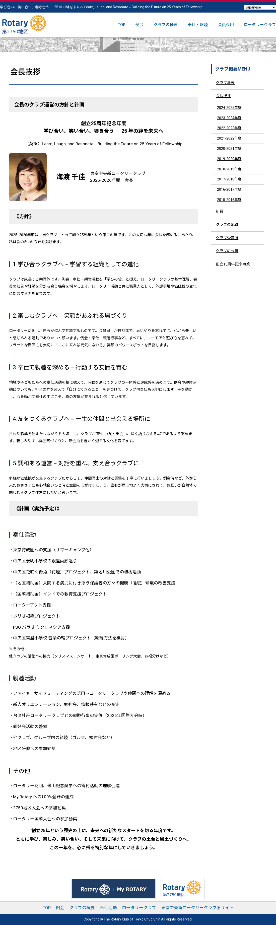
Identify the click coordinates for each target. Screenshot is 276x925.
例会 (139, 24)
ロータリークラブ (260, 24)
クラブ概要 (225, 83)
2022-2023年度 (229, 128)
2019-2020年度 (229, 159)
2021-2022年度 (229, 138)
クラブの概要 (166, 24)
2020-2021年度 (229, 149)
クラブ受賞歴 (227, 238)
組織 (219, 211)
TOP (121, 24)
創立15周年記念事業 (233, 264)
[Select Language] (260, 7)
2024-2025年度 (229, 108)
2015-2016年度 (229, 200)
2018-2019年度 (229, 169)
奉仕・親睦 (198, 24)
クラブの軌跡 (227, 224)
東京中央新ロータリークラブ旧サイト (197, 907)
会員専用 (226, 24)
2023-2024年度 (229, 118)
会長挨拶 (223, 96)
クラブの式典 (227, 251)
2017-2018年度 (229, 179)
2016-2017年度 (229, 189)
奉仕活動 (108, 907)
